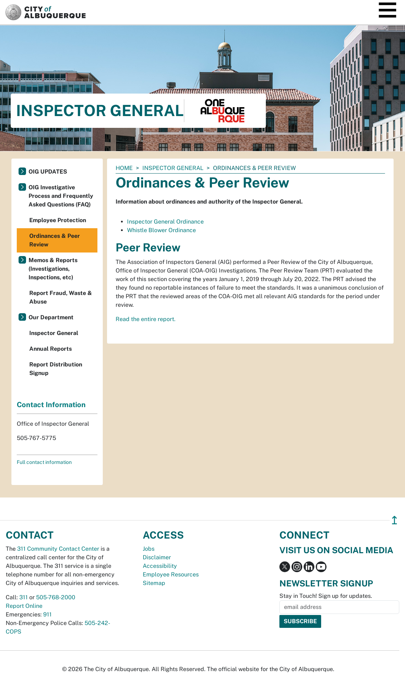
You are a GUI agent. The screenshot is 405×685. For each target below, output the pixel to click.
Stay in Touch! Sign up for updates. (325, 595)
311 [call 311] (23, 597)
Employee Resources (171, 574)
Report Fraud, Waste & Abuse (60, 297)
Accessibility (160, 565)
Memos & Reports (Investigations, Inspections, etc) (53, 269)
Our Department (51, 317)
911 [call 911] (47, 614)
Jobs (149, 548)
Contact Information (51, 404)
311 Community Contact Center (58, 548)
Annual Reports (50, 348)
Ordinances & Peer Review (54, 240)
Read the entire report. (146, 319)
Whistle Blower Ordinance (161, 230)
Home (124, 168)
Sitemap (154, 583)
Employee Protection (57, 220)
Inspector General (172, 168)
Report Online (24, 605)
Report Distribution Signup (55, 368)
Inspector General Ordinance (165, 221)
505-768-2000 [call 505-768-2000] (55, 597)
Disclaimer (157, 557)
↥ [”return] (394, 520)
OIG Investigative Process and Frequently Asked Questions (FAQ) (61, 196)
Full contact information (44, 462)
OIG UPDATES (48, 171)
